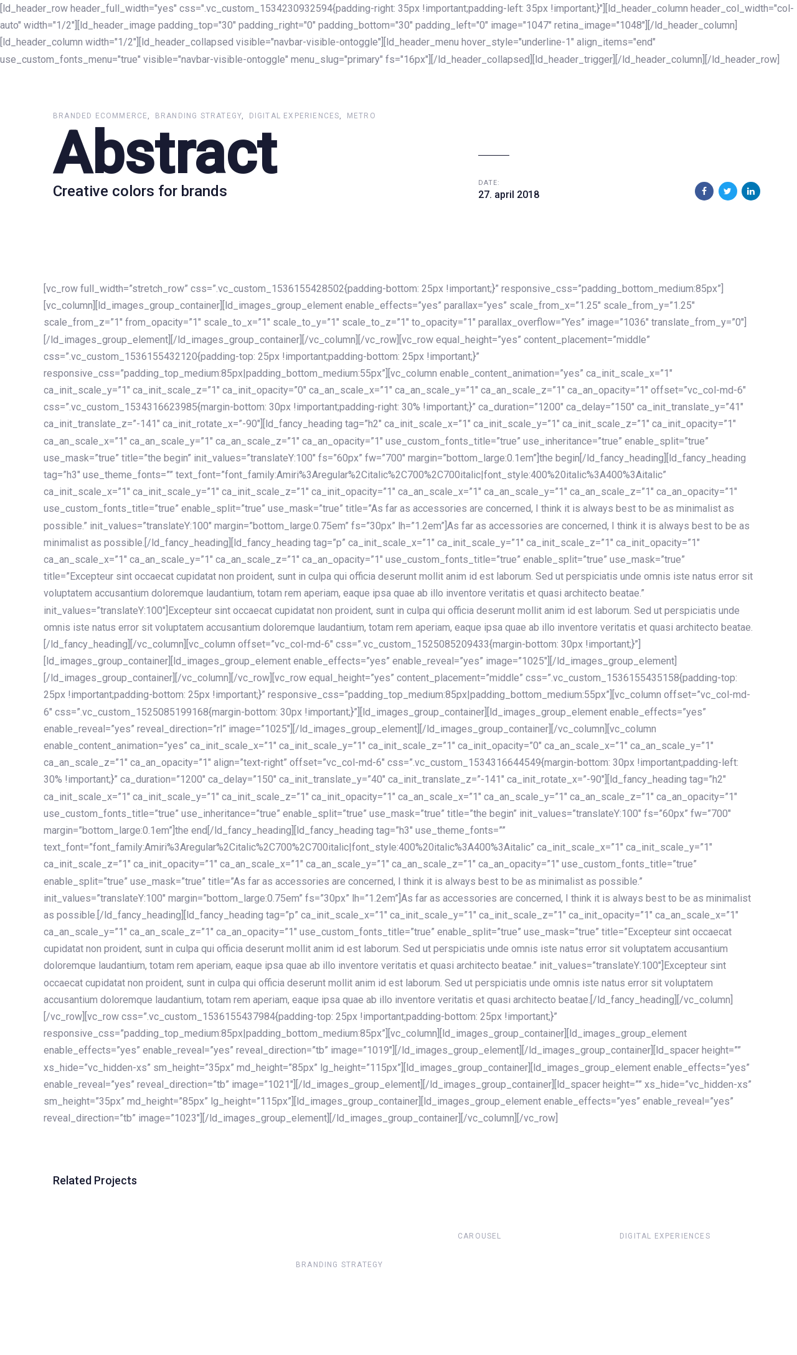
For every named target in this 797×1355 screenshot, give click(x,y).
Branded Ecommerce (100, 115)
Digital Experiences (294, 115)
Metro (361, 115)
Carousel (480, 1236)
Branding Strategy (198, 115)
